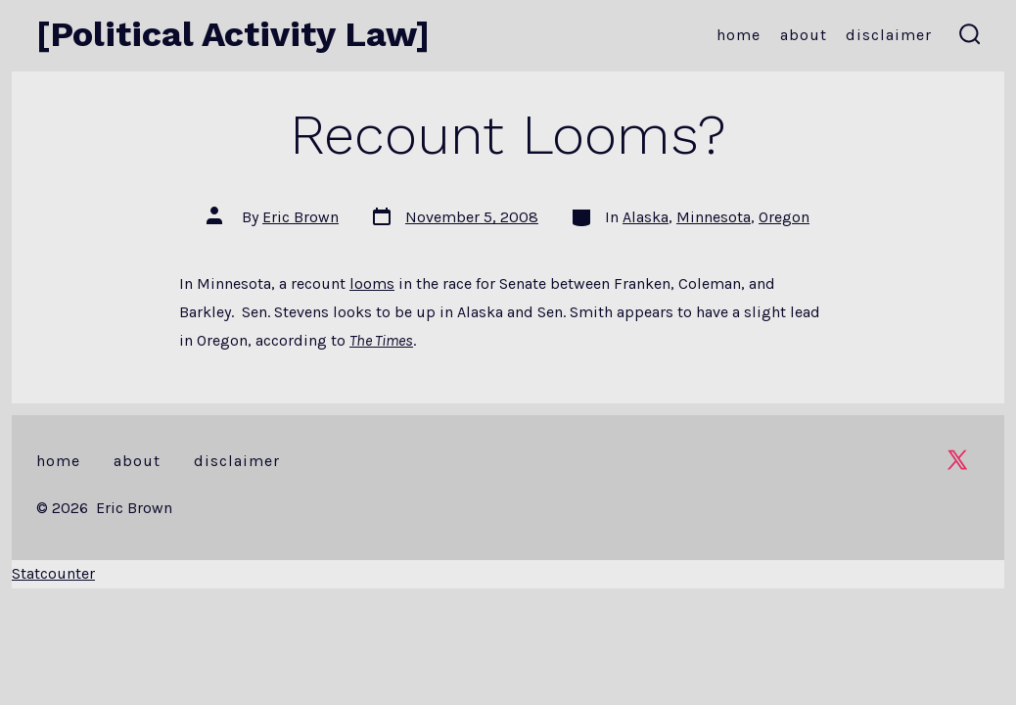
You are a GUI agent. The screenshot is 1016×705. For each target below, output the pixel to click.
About (803, 34)
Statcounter (53, 573)
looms (371, 283)
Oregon (784, 217)
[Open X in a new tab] (957, 460)
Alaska (646, 217)
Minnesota (713, 217)
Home (738, 34)
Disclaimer (889, 34)
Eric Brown (300, 217)
